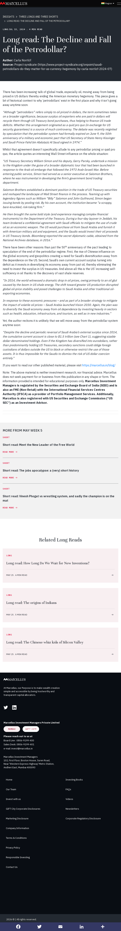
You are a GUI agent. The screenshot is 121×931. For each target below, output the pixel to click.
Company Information (17, 828)
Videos (69, 799)
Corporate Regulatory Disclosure (83, 818)
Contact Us (12, 867)
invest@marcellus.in (22, 748)
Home (9, 779)
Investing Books (74, 779)
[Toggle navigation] (119, 3)
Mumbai (12, 729)
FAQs (68, 789)
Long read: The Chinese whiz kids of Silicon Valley (45, 642)
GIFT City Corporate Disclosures (23, 808)
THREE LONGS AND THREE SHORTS (38, 16)
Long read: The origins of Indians (31, 602)
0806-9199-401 (25, 744)
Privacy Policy (13, 847)
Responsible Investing (18, 857)
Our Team (11, 789)
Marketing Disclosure (17, 818)
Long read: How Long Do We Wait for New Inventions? (47, 563)
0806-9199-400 (25, 740)
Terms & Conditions (16, 837)
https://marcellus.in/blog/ (98, 365)
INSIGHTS (8, 16)
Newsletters (72, 808)
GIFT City (31, 729)
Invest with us (13, 799)
